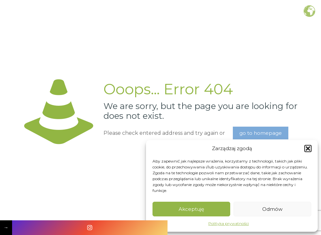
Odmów (272, 209)
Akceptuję (191, 209)
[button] (308, 148)
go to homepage (260, 133)
